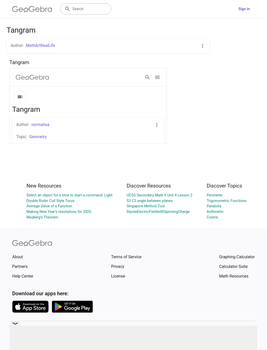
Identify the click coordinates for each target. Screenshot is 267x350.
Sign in (244, 9)
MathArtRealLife (40, 45)
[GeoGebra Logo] (32, 9)
